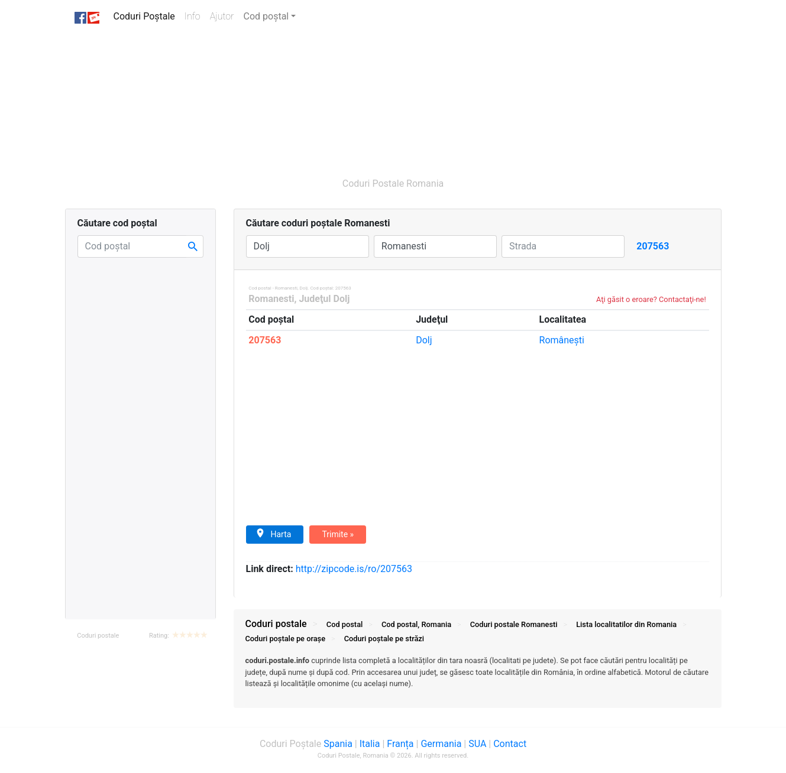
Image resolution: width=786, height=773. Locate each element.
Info (195, 15)
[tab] (477, 678)
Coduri (514, 624)
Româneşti (561, 340)
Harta (273, 533)
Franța (400, 743)
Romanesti (271, 298)
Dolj (424, 340)
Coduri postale (98, 635)
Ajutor (222, 16)
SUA (477, 743)
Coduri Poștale (147, 15)
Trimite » (338, 534)
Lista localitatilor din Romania (626, 624)
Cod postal (344, 624)
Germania (441, 743)
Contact (509, 743)
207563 (264, 340)
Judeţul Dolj (324, 298)
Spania (338, 743)
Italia (370, 743)
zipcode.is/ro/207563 (354, 568)
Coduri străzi (384, 638)
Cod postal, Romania (416, 624)
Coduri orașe (285, 638)
